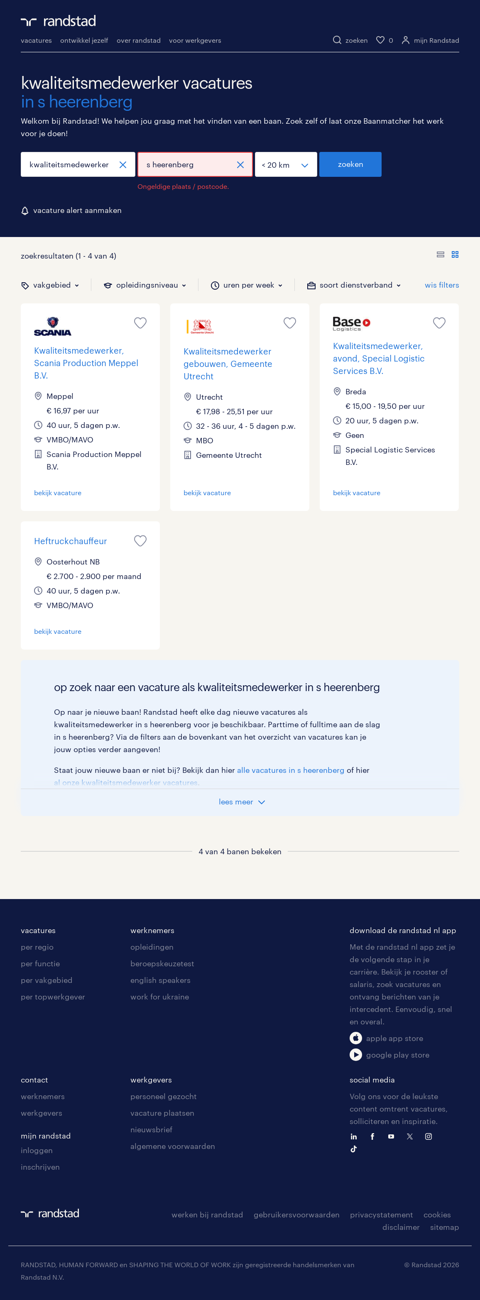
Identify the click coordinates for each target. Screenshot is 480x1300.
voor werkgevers (195, 40)
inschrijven (40, 1166)
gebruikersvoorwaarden (297, 1214)
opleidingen (152, 946)
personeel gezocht (163, 1096)
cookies (437, 1214)
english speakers (160, 980)
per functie (40, 963)
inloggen (37, 1150)
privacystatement (381, 1214)
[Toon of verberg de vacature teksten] (447, 255)
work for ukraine (159, 996)
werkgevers (41, 1112)
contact (34, 1079)
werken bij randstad (207, 1214)
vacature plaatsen (162, 1112)
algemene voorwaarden (172, 1146)
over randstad (139, 40)
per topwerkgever (53, 996)
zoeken (350, 164)
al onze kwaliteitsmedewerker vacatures (126, 782)
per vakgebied (47, 980)
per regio (37, 946)
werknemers (152, 930)
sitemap (444, 1227)
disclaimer (401, 1227)
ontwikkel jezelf (84, 40)
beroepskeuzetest (162, 963)
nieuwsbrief (151, 1129)
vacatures (36, 40)
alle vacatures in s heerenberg (291, 770)
